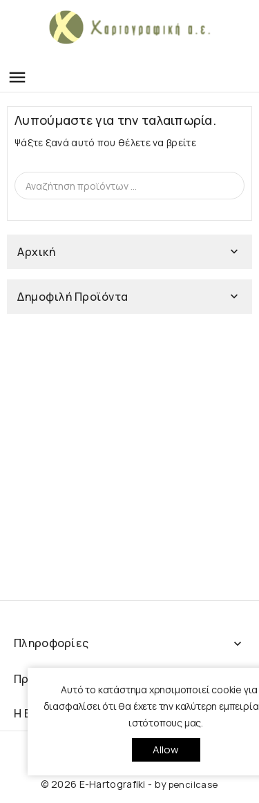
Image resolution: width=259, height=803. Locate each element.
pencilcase (193, 784)
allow (166, 749)
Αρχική (36, 251)
